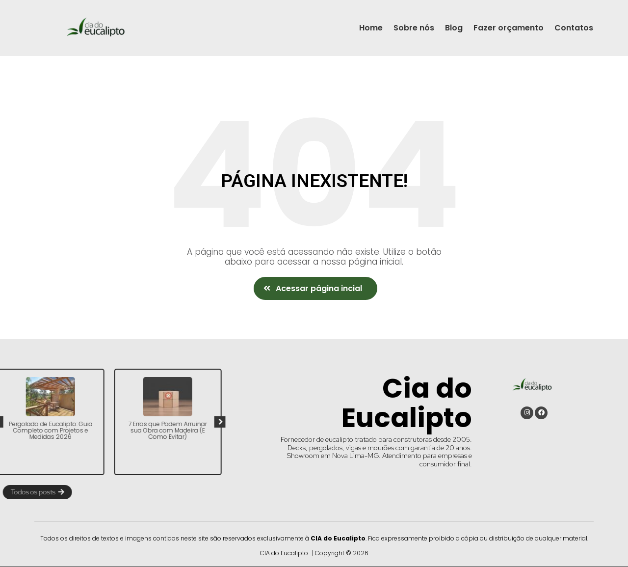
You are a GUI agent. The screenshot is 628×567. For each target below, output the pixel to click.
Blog (454, 27)
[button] (315, 288)
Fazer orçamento (508, 27)
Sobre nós (413, 27)
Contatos (573, 27)
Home (371, 27)
